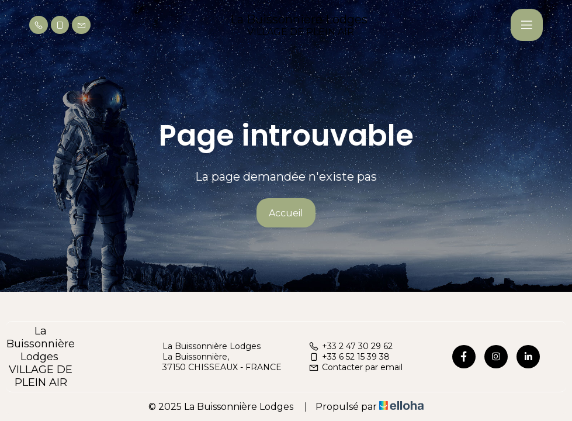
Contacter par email (355, 367)
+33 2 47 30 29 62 (350, 346)
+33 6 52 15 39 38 (349, 356)
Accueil (286, 213)
